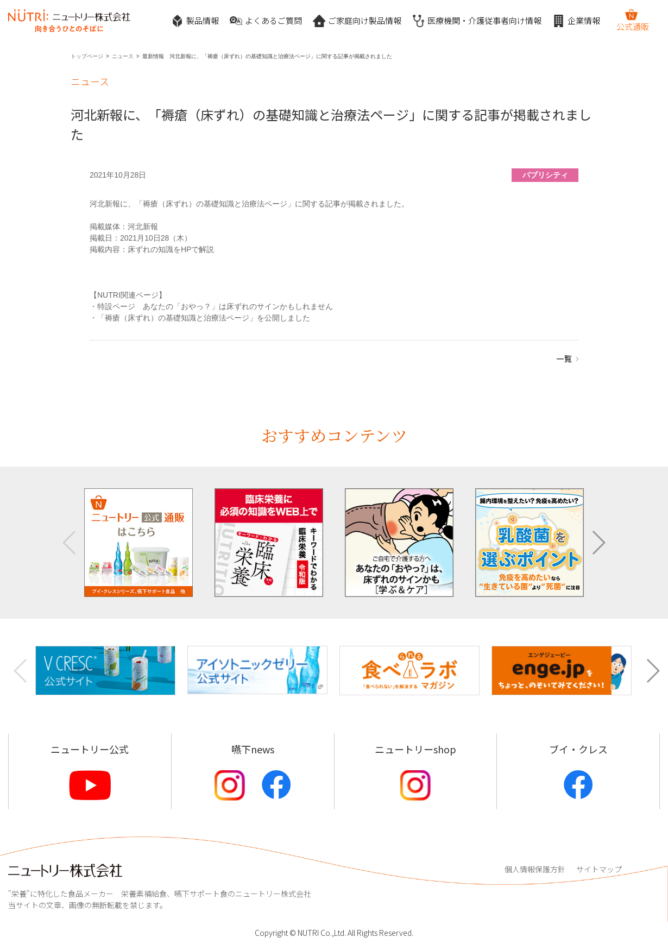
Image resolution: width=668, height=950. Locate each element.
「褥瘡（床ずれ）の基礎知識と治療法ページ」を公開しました (203, 317)
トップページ (87, 56)
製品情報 (195, 21)
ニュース (123, 56)
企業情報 (576, 21)
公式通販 (632, 20)
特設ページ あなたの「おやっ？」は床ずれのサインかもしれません (215, 306)
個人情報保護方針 (535, 869)
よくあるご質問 (266, 21)
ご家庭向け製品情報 (357, 21)
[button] (598, 543)
